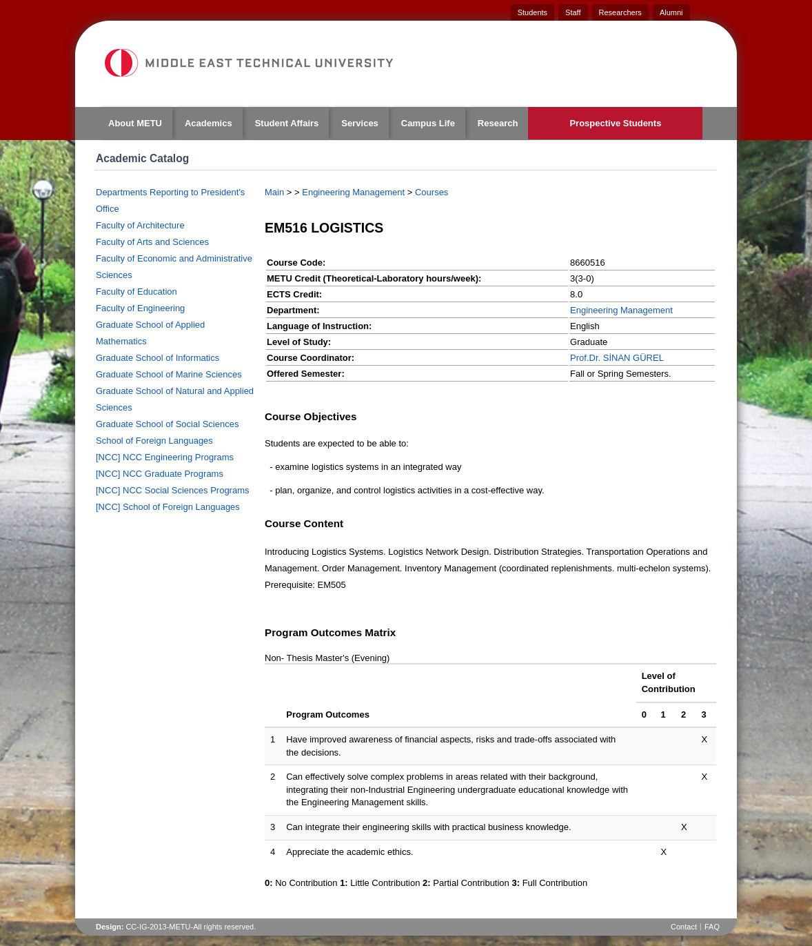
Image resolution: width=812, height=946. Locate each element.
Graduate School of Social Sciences (167, 424)
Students (532, 12)
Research (498, 123)
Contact (684, 926)
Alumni (671, 12)
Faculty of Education (136, 291)
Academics (208, 123)
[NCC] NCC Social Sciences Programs (173, 490)
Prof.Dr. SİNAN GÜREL (617, 358)
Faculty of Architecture (140, 225)
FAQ (712, 926)
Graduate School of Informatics (157, 358)
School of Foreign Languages (154, 440)
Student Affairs (287, 123)
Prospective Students (615, 123)
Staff (572, 12)
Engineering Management (353, 192)
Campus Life (428, 123)
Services (359, 123)
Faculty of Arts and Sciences (152, 242)
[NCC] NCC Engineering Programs (165, 457)
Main (274, 192)
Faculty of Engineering (140, 308)
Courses (431, 192)
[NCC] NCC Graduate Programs (159, 474)
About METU (135, 123)
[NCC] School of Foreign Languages (168, 507)
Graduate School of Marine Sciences (169, 374)
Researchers (620, 12)
